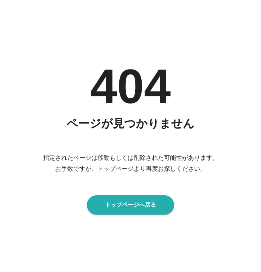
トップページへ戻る (130, 204)
